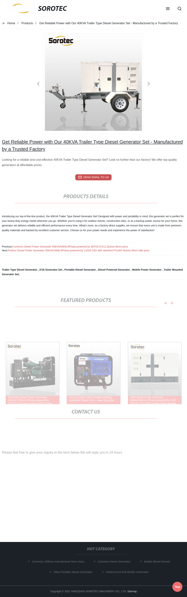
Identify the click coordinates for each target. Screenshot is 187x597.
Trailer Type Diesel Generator (20, 269)
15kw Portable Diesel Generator (73, 572)
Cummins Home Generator (115, 561)
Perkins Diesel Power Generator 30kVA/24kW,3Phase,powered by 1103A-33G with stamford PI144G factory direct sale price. (79, 250)
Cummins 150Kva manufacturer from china (59, 561)
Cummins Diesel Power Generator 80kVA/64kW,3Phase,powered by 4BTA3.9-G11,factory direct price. (71, 246)
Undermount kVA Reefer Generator (128, 572)
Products (27, 23)
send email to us (93, 177)
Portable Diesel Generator (80, 269)
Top (177, 586)
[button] (167, 9)
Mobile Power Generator (147, 269)
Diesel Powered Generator (114, 269)
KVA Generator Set (51, 269)
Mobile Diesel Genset (158, 561)
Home (11, 23)
